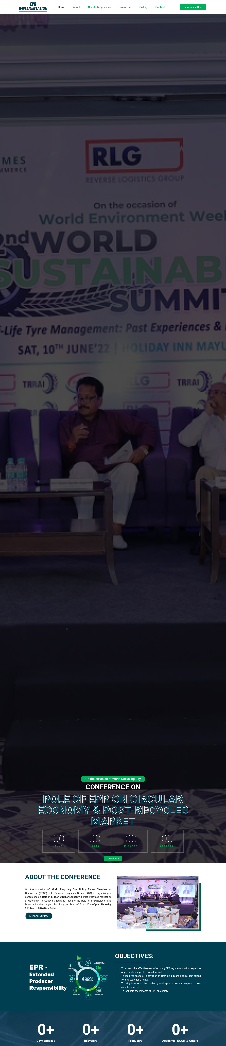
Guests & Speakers (99, 7)
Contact (160, 7)
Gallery (143, 7)
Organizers (125, 7)
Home (61, 7)
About (76, 7)
